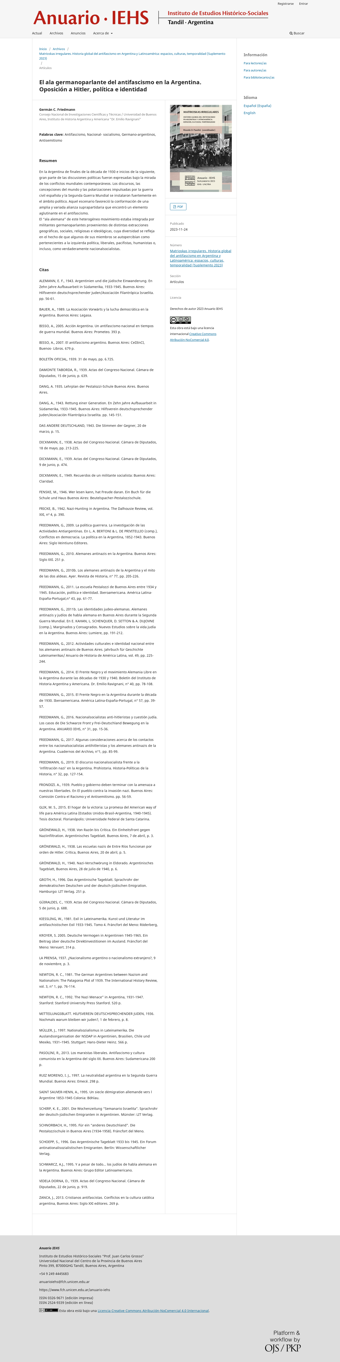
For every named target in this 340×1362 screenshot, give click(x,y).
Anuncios (78, 33)
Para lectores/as (255, 63)
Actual (37, 33)
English (250, 113)
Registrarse (286, 3)
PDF (180, 207)
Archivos (56, 33)
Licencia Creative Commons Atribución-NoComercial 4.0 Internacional (153, 1310)
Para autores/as (255, 70)
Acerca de (101, 33)
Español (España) (257, 105)
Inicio (43, 49)
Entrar (303, 3)
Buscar (297, 33)
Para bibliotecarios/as (259, 77)
